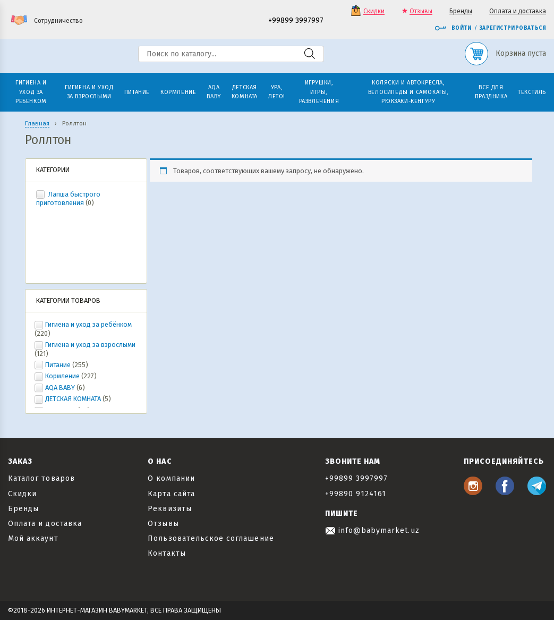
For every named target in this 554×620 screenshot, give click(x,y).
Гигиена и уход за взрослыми (90, 345)
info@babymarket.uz (372, 530)
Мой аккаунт (33, 538)
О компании (171, 478)
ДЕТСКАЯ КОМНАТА (73, 399)
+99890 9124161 (356, 493)
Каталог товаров (41, 478)
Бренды (460, 11)
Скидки (374, 11)
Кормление (62, 376)
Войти (453, 28)
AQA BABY (60, 388)
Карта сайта (171, 493)
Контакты (166, 553)
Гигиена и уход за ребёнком (88, 324)
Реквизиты (169, 508)
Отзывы (421, 11)
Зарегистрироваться (513, 28)
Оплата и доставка (517, 11)
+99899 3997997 (295, 21)
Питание (58, 365)
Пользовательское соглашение (211, 538)
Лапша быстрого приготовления (68, 198)
